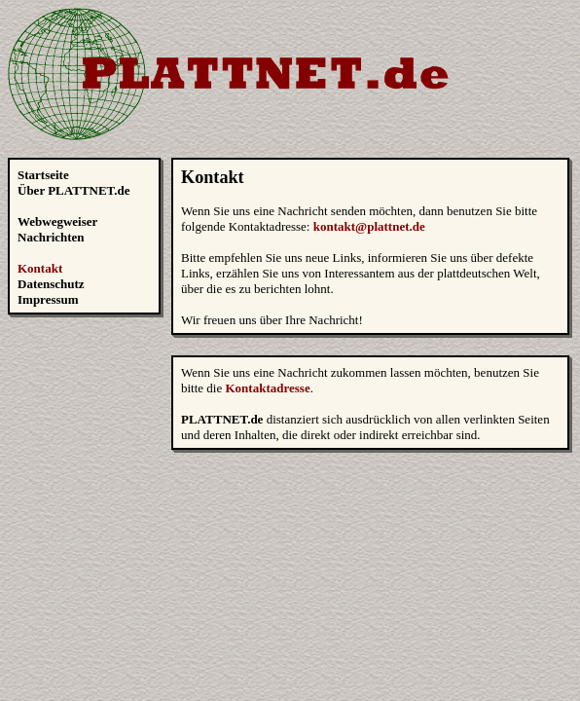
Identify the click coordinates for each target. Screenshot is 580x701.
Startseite (43, 174)
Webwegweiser (57, 221)
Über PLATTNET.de (74, 190)
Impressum (48, 299)
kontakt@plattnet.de (369, 226)
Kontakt (40, 268)
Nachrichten (51, 237)
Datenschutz (51, 284)
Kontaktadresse (268, 388)
